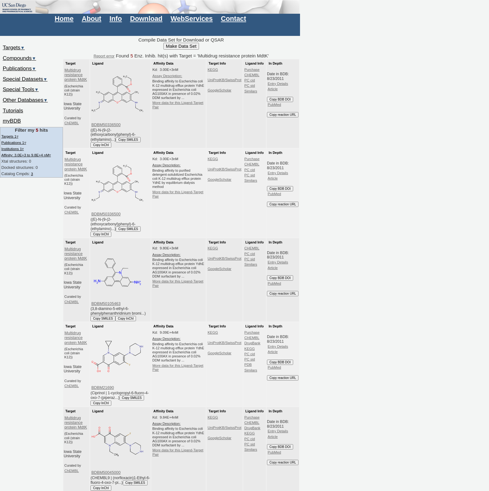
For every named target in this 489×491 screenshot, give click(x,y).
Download (146, 18)
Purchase (252, 69)
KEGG (213, 69)
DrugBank (252, 343)
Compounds (19, 58)
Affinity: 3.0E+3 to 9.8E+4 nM (26, 155)
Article (273, 89)
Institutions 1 (12, 149)
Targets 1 (9, 136)
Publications (19, 68)
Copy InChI (101, 145)
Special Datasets (25, 79)
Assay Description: (167, 76)
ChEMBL (71, 123)
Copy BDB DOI (280, 99)
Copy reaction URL (282, 114)
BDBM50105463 (106, 303)
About (91, 18)
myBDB (12, 121)
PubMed (274, 104)
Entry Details (278, 84)
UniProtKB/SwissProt (224, 80)
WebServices (192, 18)
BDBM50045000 (106, 472)
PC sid (249, 85)
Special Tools (21, 89)
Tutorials (13, 110)
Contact (233, 18)
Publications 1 (13, 142)
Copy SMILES (128, 139)
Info (115, 18)
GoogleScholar (219, 90)
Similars (250, 91)
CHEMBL (251, 75)
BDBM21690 (102, 387)
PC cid (249, 80)
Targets (14, 47)
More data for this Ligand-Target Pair (178, 105)
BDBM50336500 (106, 124)
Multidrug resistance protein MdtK (76, 75)
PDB (248, 364)
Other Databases (25, 100)
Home (64, 18)
